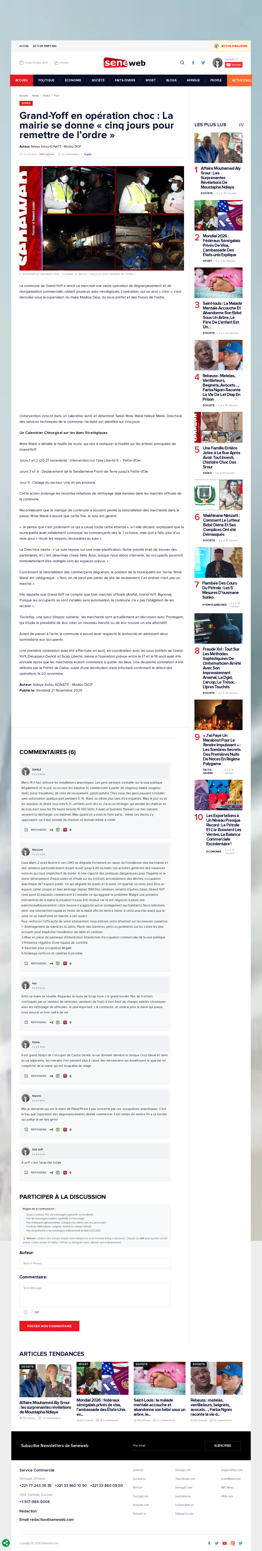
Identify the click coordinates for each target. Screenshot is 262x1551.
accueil (23, 80)
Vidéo (46, 95)
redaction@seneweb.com (52, 1518)
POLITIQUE (48, 80)
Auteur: (95, 1257)
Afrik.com (227, 1494)
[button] (34, 829)
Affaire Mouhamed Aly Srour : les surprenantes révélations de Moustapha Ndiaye (45, 1405)
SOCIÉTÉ (99, 80)
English (88, 154)
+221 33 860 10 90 (71, 1484)
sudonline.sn (182, 1494)
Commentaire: (95, 1294)
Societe (207, 193)
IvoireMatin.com (231, 1477)
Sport (207, 260)
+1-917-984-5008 (34, 1500)
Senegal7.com (183, 1485)
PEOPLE (217, 80)
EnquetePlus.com (232, 1468)
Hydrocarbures (214, 604)
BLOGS (172, 80)
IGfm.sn (137, 1485)
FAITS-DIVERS (126, 80)
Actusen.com (141, 1503)
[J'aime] (54, 829)
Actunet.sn (139, 1512)
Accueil (24, 46)
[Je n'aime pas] (67, 829)
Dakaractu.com (184, 1512)
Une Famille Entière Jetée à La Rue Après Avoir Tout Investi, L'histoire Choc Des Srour (221, 457)
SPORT (152, 80)
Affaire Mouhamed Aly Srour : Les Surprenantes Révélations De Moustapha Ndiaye (221, 178)
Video (207, 472)
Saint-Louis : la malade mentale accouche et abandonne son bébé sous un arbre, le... (159, 1405)
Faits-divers (208, 771)
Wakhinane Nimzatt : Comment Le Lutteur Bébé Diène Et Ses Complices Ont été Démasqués (221, 525)
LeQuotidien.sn (184, 1503)
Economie (213, 851)
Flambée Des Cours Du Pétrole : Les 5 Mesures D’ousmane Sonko (220, 590)
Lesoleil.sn (139, 1477)
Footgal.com (140, 1494)
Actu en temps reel (45, 46)
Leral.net (138, 1468)
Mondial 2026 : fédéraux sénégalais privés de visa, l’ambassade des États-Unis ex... (101, 1405)
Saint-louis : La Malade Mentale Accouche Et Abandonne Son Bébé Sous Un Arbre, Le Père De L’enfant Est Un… (222, 315)
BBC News (227, 1485)
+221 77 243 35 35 (35, 1484)
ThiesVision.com (185, 1477)
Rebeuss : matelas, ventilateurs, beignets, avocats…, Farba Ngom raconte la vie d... (211, 1405)
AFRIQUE (194, 80)
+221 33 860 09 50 (106, 1484)
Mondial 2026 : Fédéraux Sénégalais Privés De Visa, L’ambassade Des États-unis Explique (221, 245)
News (35, 95)
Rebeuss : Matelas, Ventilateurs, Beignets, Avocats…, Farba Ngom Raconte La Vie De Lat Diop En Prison (222, 387)
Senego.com (183, 1468)
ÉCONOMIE (74, 80)
